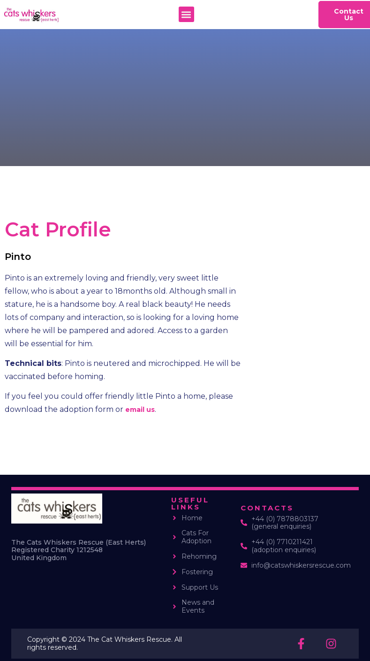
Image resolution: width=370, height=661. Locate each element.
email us (140, 409)
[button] (186, 14)
